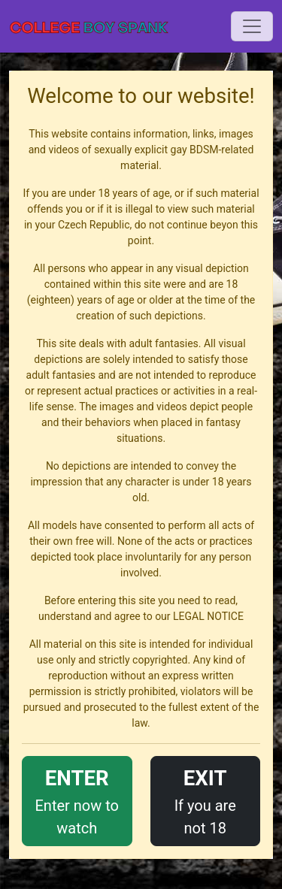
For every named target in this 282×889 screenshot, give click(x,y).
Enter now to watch (77, 799)
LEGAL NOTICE (208, 616)
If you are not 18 (205, 799)
